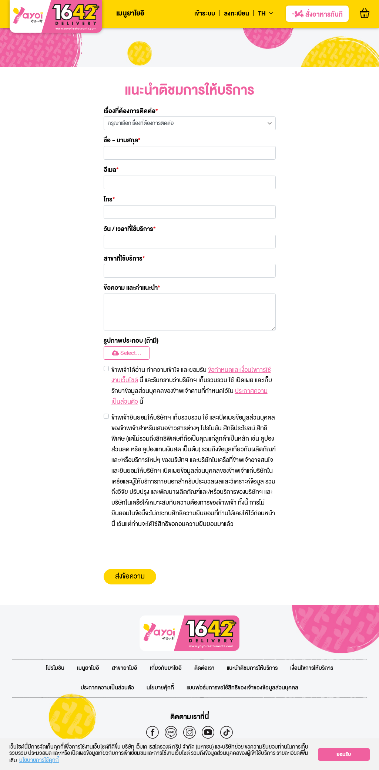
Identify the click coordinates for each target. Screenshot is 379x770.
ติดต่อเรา (204, 668)
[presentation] (160, 549)
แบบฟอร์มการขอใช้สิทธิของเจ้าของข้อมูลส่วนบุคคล (242, 687)
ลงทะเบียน (236, 14)
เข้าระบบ (204, 14)
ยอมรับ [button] (343, 754)
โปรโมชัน (55, 668)
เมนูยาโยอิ (130, 13)
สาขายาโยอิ (124, 668)
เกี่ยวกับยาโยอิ (166, 668)
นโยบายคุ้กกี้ (160, 687)
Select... (127, 353)
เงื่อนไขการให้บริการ (311, 668)
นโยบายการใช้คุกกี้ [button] (39, 761)
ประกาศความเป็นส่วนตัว (107, 687)
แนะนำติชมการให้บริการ (252, 668)
